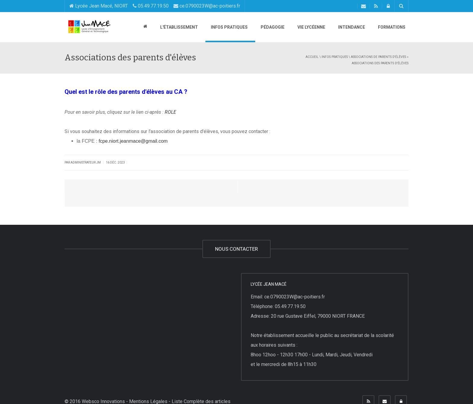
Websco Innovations (103, 388)
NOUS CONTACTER (236, 235)
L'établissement (178, 27)
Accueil (312, 57)
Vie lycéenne (311, 27)
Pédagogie (272, 27)
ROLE (170, 112)
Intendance (351, 27)
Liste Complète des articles (201, 388)
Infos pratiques (229, 27)
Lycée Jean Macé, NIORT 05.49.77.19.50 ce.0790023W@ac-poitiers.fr (154, 6)
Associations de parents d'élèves (378, 57)
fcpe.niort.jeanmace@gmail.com (133, 141)
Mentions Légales (148, 388)
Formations (391, 27)
